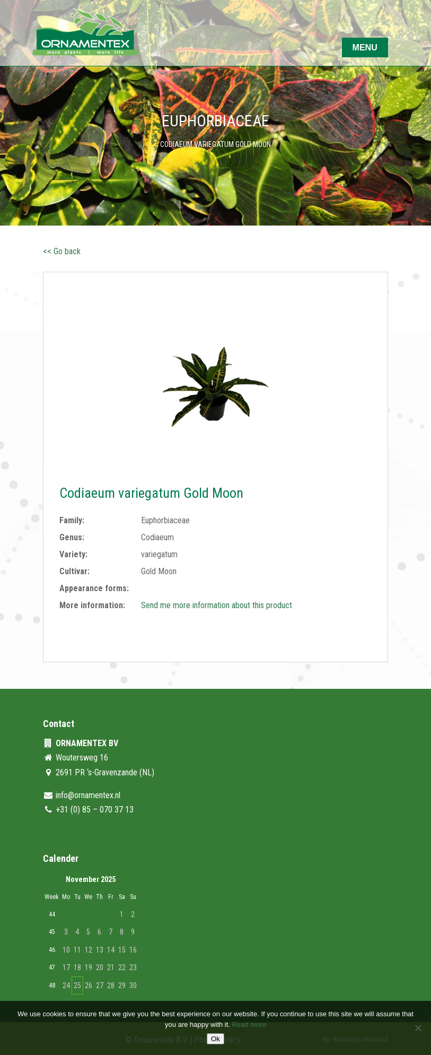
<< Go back (62, 251)
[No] (417, 1028)
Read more (249, 1024)
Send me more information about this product (216, 605)
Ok (215, 1039)
